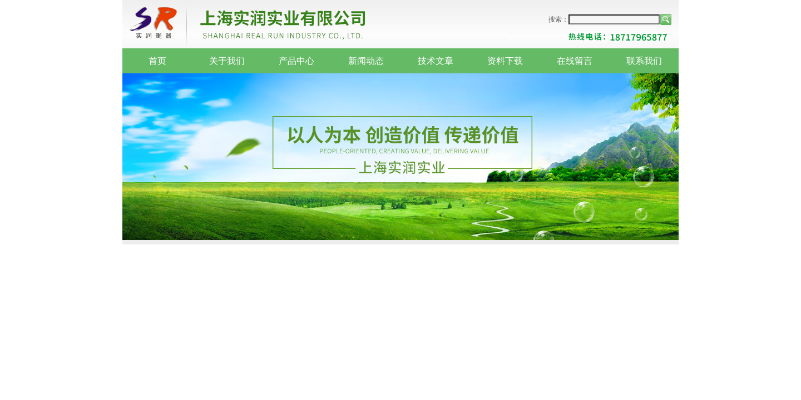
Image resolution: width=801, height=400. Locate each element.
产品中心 (296, 61)
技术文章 (435, 61)
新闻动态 (366, 61)
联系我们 (644, 61)
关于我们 (227, 61)
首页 (157, 61)
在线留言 (574, 61)
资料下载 (505, 61)
